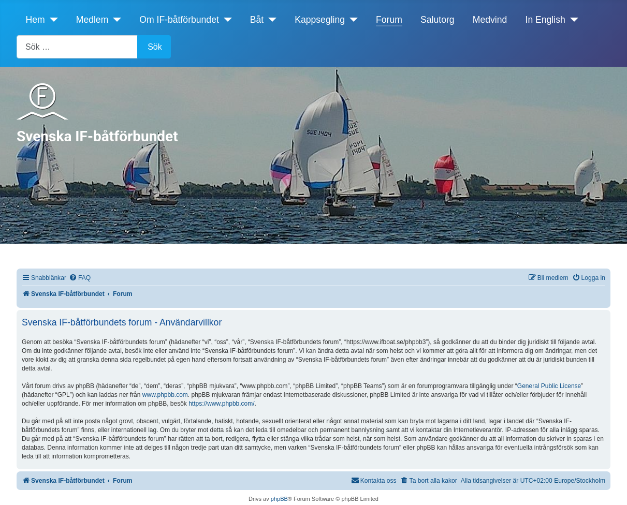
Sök (155, 46)
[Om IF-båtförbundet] (225, 19)
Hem (35, 19)
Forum (389, 19)
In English (545, 19)
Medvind (490, 19)
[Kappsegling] (351, 19)
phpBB (279, 499)
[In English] (571, 19)
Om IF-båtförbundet (179, 19)
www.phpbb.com (165, 394)
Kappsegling (320, 19)
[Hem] (51, 19)
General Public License (549, 386)
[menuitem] (80, 278)
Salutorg (437, 19)
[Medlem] (114, 19)
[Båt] (270, 19)
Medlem (92, 19)
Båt (257, 19)
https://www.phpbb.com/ (221, 403)
